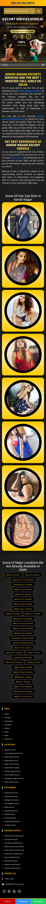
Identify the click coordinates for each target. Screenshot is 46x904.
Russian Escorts (10, 818)
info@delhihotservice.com (14, 884)
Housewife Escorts (11, 811)
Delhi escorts (17, 157)
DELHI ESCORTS (23, 3)
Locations (8, 725)
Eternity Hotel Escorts (12, 864)
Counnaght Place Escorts (13, 753)
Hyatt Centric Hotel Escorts (14, 850)
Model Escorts (9, 814)
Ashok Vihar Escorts (11, 757)
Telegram (23, 901)
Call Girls (7, 717)
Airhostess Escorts (11, 793)
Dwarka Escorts (10, 750)
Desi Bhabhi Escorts (11, 803)
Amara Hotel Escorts (12, 857)
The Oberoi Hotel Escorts (13, 843)
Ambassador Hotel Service (14, 836)
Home (5, 64)
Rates (6, 735)
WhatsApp (38, 901)
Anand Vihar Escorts (11, 768)
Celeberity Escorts (11, 796)
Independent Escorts (12, 821)
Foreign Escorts (10, 825)
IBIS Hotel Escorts (11, 861)
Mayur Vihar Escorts (11, 764)
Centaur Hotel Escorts (12, 868)
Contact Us (8, 739)
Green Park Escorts (11, 782)
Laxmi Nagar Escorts (12, 775)
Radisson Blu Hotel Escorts (14, 846)
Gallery (7, 728)
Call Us (8, 901)
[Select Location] (19, 11)
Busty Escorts (9, 807)
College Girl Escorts (11, 800)
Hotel (6, 732)
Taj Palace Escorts (11, 839)
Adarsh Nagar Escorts (12, 771)
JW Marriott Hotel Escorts (13, 854)
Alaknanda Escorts (11, 760)
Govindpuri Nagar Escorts (14, 778)
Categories (8, 721)
